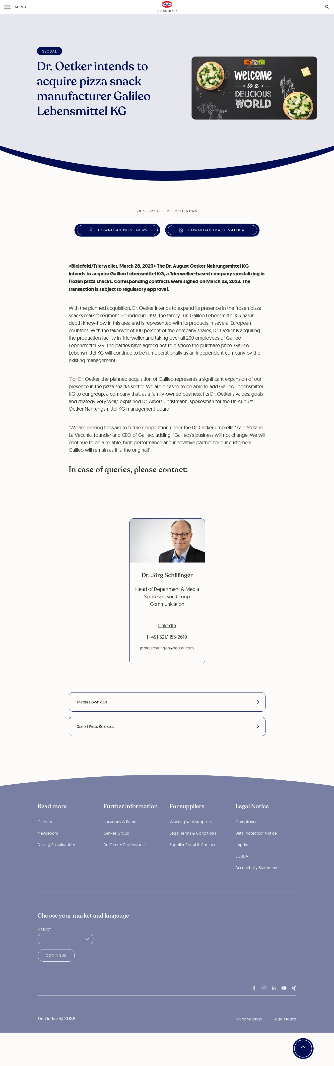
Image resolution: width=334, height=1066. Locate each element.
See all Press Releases (168, 726)
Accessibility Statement (256, 880)
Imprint (242, 857)
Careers (45, 834)
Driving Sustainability (56, 857)
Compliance (246, 834)
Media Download (168, 701)
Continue (56, 968)
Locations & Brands (121, 834)
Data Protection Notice (256, 846)
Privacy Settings (247, 1032)
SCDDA (241, 869)
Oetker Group (117, 846)
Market (44, 942)
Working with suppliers (191, 834)
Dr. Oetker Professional (124, 857)
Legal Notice (284, 1032)
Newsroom (48, 846)
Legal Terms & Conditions (193, 846)
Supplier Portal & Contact (192, 857)
